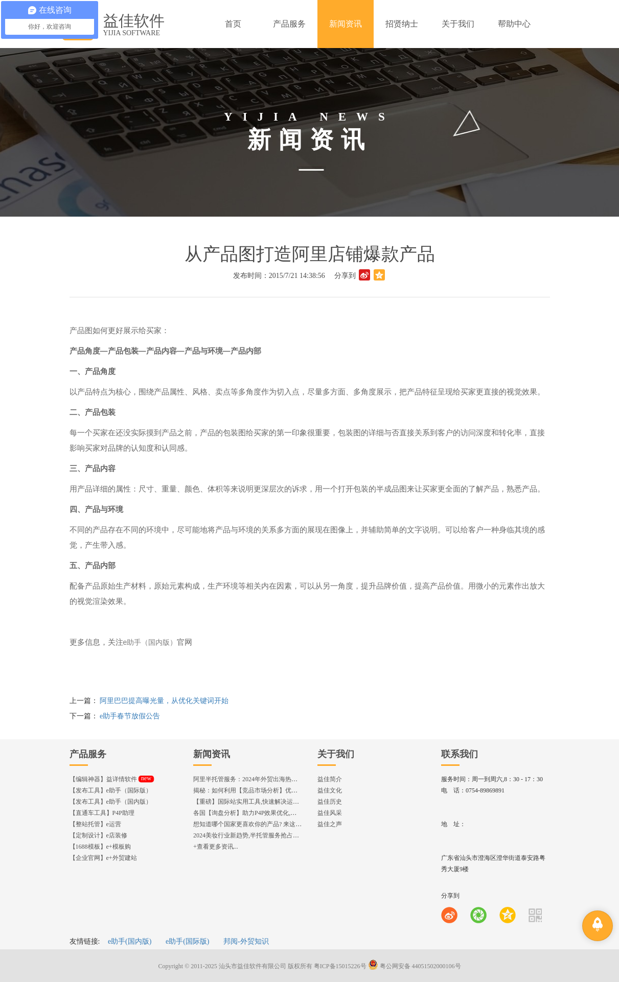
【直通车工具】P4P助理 (102, 812)
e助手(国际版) (188, 941)
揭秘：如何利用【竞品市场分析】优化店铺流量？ (260, 790)
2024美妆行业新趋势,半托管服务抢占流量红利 (255, 835)
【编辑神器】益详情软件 (112, 779)
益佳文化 (329, 790)
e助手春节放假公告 (130, 716)
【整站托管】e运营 (95, 824)
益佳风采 (329, 812)
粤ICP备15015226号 (340, 966)
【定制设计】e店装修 (98, 835)
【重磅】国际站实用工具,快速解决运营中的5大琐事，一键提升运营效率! (291, 801)
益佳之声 (329, 824)
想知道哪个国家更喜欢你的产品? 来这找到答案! (257, 824)
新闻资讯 (211, 754)
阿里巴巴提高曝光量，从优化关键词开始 (164, 701)
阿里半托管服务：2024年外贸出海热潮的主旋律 (257, 779)
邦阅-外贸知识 (246, 941)
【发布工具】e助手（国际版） (111, 790)
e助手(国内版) (130, 941)
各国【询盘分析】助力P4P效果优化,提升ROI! (254, 812)
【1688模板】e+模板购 (100, 846)
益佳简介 (329, 779)
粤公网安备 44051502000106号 (414, 966)
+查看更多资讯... (215, 846)
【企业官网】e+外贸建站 (103, 857)
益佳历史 (329, 801)
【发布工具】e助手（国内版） (111, 801)
